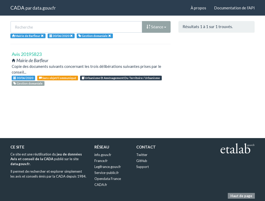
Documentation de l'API (234, 7)
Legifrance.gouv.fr (107, 167)
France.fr (101, 161)
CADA (17, 8)
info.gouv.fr (102, 155)
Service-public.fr (106, 173)
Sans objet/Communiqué (57, 78)
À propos (198, 7)
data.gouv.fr (44, 7)
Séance (156, 26)
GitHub (141, 161)
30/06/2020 (23, 78)
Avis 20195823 (27, 54)
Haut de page (241, 196)
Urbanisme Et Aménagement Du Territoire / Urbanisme (121, 78)
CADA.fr (100, 185)
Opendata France (107, 179)
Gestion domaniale (28, 83)
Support (142, 167)
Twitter (141, 155)
